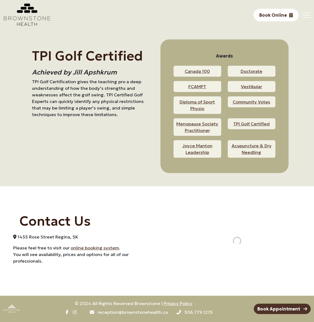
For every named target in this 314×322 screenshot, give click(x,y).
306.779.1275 (195, 312)
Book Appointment (282, 309)
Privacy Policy (178, 303)
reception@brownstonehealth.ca (129, 312)
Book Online (276, 15)
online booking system (95, 248)
